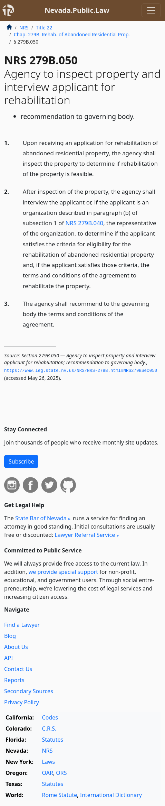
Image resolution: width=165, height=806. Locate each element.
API (8, 658)
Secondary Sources (28, 691)
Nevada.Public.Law (77, 10)
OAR (47, 773)
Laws (48, 762)
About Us (16, 647)
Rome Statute (59, 795)
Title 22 (44, 27)
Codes (50, 717)
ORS (61, 773)
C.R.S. (49, 728)
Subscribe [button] (21, 461)
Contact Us (18, 669)
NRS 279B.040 (85, 223)
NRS (24, 27)
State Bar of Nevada (41, 518)
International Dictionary (111, 795)
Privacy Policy (21, 702)
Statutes (53, 739)
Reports (14, 680)
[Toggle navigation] (151, 10)
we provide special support (63, 572)
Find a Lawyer (22, 625)
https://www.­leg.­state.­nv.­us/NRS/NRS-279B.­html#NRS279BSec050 (80, 370)
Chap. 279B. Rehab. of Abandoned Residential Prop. (72, 34)
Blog (10, 636)
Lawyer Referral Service (85, 535)
